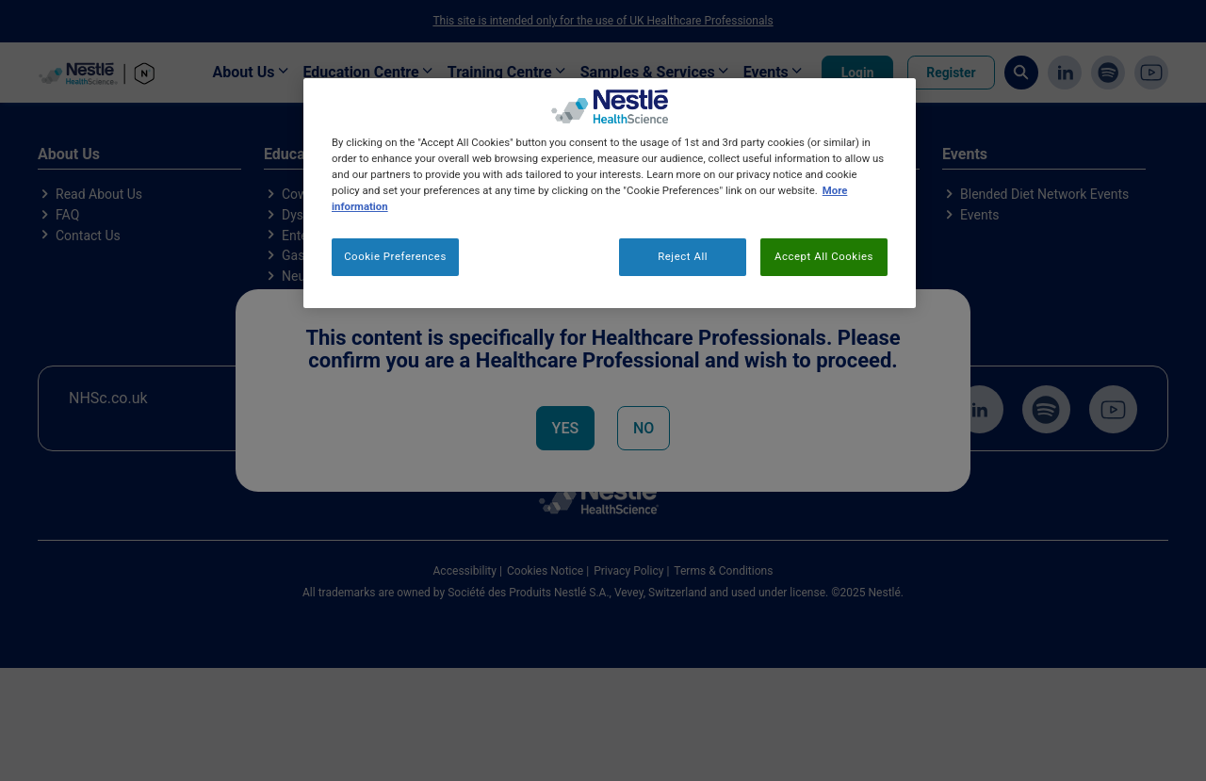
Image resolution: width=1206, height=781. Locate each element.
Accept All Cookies (823, 256)
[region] (609, 193)
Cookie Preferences (395, 256)
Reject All (683, 256)
